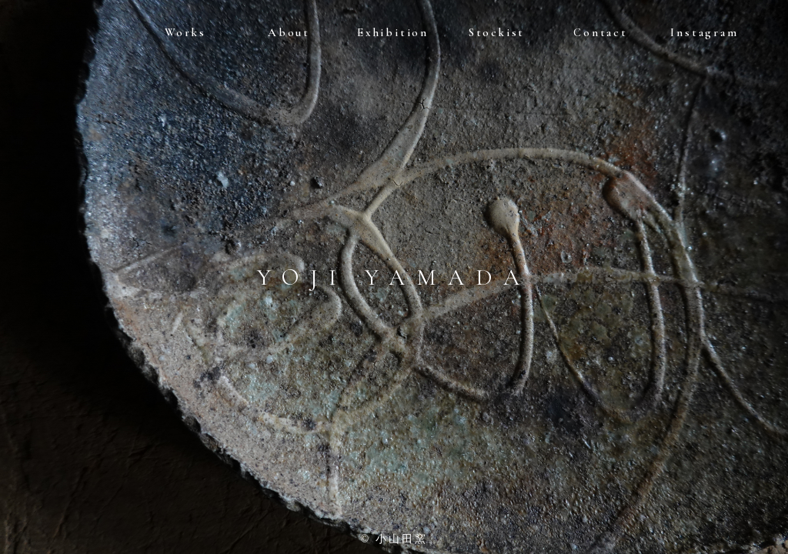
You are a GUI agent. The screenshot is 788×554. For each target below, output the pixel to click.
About (289, 32)
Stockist (497, 32)
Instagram (704, 32)
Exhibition (393, 32)
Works (185, 32)
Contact (600, 32)
